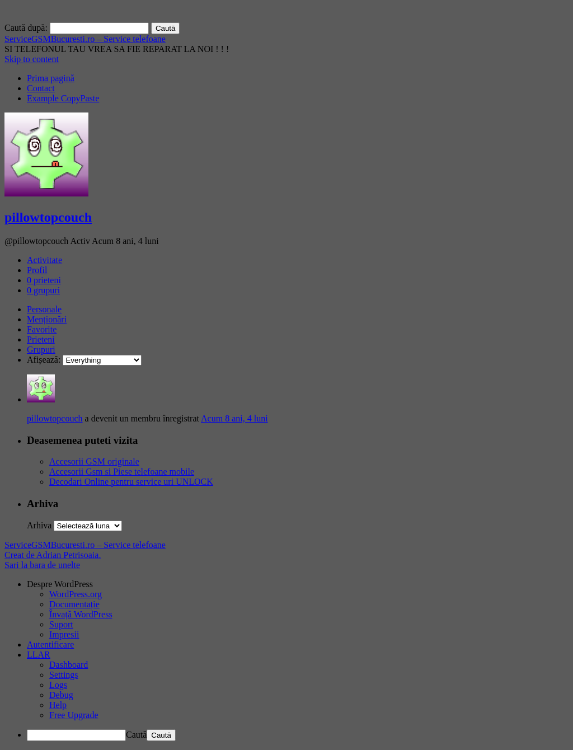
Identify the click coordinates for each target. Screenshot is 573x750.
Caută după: (26, 27)
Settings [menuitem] (63, 674)
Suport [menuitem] (61, 624)
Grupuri (41, 349)
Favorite (42, 329)
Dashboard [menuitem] (68, 664)
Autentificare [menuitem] (50, 644)
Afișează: (43, 359)
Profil (37, 270)
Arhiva (39, 525)
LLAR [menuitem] (38, 654)
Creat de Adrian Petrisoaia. (52, 555)
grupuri (43, 290)
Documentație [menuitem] (74, 604)
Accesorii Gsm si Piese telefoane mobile (121, 471)
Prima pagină (50, 78)
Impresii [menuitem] (64, 634)
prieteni (44, 280)
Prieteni (41, 339)
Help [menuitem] (58, 705)
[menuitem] (298, 584)
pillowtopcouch (48, 217)
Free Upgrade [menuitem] (73, 715)
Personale (44, 309)
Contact (41, 88)
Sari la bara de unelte (42, 565)
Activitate (44, 260)
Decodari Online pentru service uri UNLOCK (131, 481)
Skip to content (31, 59)
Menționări (47, 319)
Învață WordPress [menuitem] (80, 614)
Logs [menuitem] (58, 685)
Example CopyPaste (63, 98)
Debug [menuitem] (61, 695)
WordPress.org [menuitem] (75, 594)
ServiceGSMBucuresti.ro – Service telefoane (85, 39)
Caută (136, 734)
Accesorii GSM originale (94, 461)
